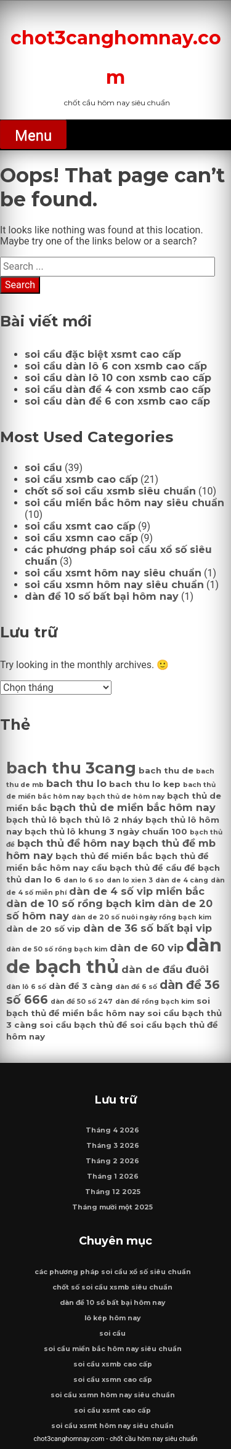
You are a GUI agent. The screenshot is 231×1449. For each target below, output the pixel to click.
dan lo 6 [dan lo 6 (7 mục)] (42, 879)
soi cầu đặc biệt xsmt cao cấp (103, 354)
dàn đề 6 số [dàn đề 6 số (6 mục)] (136, 987)
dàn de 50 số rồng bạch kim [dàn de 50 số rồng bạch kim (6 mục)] (56, 949)
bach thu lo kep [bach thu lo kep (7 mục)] (144, 784)
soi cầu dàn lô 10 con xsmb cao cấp (118, 378)
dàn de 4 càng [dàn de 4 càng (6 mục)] (181, 880)
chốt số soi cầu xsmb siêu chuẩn (110, 491)
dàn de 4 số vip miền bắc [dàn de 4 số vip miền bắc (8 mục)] (137, 891)
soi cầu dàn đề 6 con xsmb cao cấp (117, 401)
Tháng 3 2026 (112, 1146)
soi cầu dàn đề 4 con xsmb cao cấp (118, 389)
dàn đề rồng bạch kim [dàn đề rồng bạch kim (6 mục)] (154, 1002)
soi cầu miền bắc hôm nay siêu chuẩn (124, 503)
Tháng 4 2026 (112, 1130)
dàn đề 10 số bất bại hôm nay (102, 596)
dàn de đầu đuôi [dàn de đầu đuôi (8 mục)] (165, 969)
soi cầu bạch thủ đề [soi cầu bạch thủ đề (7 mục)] (83, 1025)
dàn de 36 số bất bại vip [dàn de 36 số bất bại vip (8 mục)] (147, 928)
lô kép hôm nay (112, 1318)
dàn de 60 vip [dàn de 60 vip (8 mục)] (147, 948)
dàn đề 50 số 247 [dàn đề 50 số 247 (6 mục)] (82, 1002)
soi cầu (43, 468)
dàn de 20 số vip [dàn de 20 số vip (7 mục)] (43, 929)
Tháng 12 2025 (112, 1192)
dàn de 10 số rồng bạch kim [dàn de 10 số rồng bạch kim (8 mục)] (80, 903)
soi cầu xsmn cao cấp (81, 538)
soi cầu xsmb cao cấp (81, 479)
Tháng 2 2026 (112, 1161)
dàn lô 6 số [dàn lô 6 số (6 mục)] (26, 987)
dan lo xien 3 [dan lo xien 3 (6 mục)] (130, 880)
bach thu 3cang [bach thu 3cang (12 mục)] (71, 767)
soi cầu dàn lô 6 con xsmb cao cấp (116, 366)
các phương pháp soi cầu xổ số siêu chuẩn (112, 1272)
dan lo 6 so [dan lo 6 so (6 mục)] (83, 880)
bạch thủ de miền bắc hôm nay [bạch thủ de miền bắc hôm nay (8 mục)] (133, 807)
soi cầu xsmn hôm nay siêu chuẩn (114, 585)
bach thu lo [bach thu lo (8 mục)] (76, 783)
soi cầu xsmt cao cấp (80, 526)
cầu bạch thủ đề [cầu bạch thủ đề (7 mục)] (127, 868)
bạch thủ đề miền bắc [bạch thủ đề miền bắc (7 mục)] (104, 856)
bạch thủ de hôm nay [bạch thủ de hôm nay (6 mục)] (125, 797)
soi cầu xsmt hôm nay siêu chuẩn (113, 573)
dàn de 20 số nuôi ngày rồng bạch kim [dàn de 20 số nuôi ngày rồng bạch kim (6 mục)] (141, 917)
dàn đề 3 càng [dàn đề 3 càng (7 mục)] (81, 986)
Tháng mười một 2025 (112, 1207)
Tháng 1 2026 (113, 1177)
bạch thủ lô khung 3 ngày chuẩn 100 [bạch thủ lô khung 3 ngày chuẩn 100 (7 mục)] (106, 831)
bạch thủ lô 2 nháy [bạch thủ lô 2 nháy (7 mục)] (101, 820)
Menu (33, 135)
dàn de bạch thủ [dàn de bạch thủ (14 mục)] (114, 955)
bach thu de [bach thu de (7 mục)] (166, 770)
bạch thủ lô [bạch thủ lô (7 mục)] (31, 820)
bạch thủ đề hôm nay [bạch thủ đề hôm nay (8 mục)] (73, 843)
